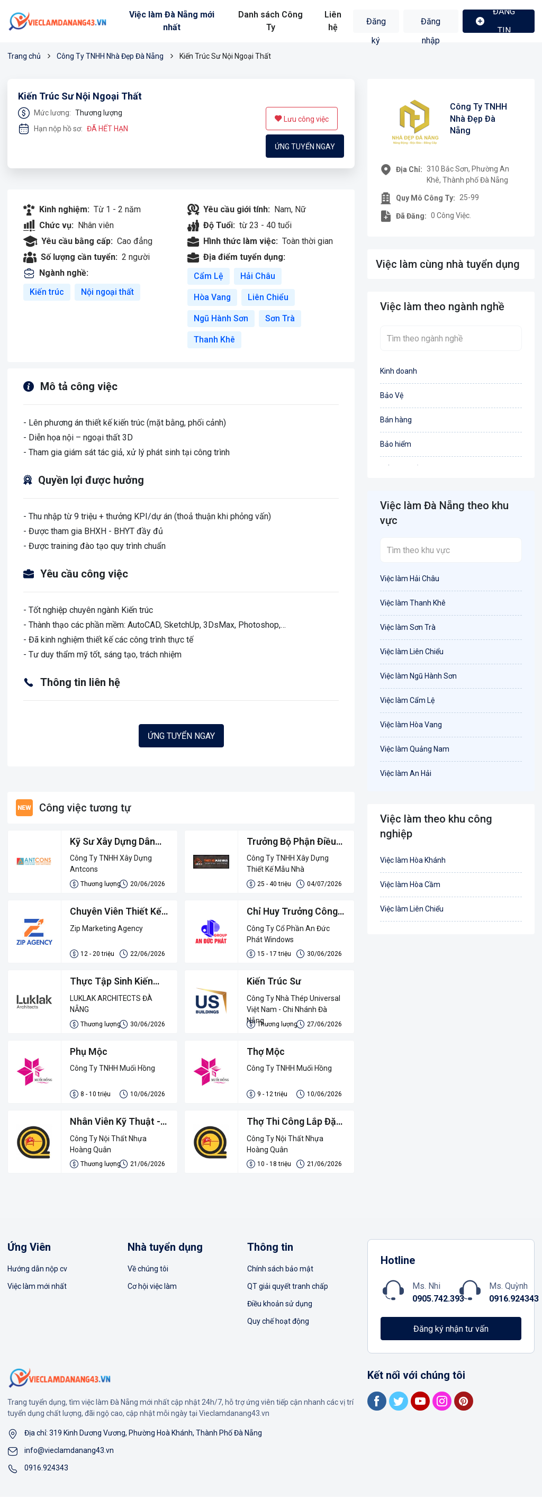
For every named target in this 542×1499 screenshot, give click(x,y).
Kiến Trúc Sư (274, 982)
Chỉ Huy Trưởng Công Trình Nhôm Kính (292, 913)
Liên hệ (333, 21)
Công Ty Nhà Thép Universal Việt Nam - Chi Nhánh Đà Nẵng (293, 1005)
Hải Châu (257, 276)
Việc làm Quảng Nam (414, 749)
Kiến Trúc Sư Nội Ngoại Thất (80, 96)
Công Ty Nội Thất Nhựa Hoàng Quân (108, 1145)
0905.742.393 (438, 1301)
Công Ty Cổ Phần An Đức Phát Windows (288, 934)
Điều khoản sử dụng (279, 1306)
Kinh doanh (398, 371)
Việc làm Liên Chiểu (412, 651)
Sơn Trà (280, 318)
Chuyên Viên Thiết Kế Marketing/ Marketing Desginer (117, 913)
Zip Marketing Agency (106, 929)
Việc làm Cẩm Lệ (407, 700)
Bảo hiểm (395, 444)
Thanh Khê (214, 340)
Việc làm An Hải (405, 773)
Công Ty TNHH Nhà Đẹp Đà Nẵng (110, 56)
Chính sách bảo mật (280, 1271)
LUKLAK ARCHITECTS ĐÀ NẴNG (111, 1005)
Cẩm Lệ (208, 276)
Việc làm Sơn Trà (408, 627)
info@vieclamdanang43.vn (69, 1452)
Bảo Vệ (391, 395)
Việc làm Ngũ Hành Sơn (418, 676)
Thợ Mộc (266, 1053)
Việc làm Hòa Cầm (410, 884)
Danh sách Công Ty (271, 21)
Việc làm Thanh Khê (413, 603)
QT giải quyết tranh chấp (287, 1288)
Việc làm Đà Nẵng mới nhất (172, 21)
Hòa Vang (213, 297)
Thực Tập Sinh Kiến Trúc (112, 983)
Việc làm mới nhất (37, 1288)
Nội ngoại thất (108, 292)
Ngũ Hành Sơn (221, 318)
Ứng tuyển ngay (305, 146)
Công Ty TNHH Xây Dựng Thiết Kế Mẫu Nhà (288, 864)
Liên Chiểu (269, 297)
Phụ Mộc (88, 1053)
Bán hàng (396, 420)
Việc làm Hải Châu (409, 578)
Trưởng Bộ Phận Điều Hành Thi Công (292, 842)
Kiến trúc (47, 292)
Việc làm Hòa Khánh (413, 860)
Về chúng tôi (148, 1271)
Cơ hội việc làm (152, 1288)
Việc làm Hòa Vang (411, 724)
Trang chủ (24, 56)
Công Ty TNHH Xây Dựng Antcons (111, 864)
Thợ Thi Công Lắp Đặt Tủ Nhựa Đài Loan (293, 1124)
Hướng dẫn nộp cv (37, 1271)
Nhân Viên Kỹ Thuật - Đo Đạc (115, 1124)
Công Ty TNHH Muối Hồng (112, 1069)
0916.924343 (514, 1301)
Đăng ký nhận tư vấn (451, 1331)
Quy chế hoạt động (278, 1323)
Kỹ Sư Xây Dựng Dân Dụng (112, 842)
